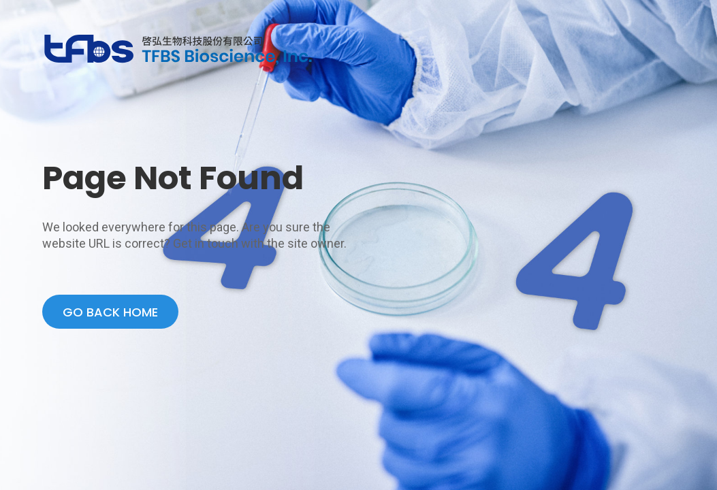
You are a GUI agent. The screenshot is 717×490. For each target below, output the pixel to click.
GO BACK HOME (110, 312)
